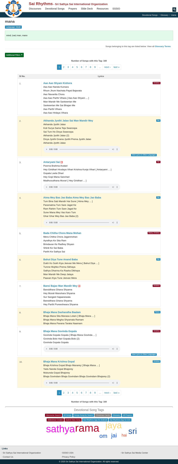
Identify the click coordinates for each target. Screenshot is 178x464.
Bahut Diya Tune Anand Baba (60, 259)
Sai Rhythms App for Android (95, 420)
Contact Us (8, 457)
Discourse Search (53, 415)
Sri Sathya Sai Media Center (135, 453)
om (103, 436)
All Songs (67, 415)
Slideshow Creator (55, 420)
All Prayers (127, 415)
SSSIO (116, 8)
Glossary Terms (163, 46)
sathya (60, 428)
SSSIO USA (68, 453)
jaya (113, 425)
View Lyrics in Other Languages (144, 155)
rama (87, 428)
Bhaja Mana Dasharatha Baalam (62, 312)
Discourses (35, 8)
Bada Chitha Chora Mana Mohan (62, 233)
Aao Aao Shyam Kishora (57, 83)
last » (117, 67)
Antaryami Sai (53, 162)
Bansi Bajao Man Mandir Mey (61, 285)
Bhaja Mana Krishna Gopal (59, 361)
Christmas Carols (103, 415)
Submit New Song (73, 420)
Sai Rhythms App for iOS (120, 420)
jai (114, 435)
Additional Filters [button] (13, 55)
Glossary (164, 15)
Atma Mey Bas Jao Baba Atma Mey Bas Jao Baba (72, 197)
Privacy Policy (68, 457)
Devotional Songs (55, 8)
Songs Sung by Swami (83, 415)
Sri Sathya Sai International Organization (22, 453)
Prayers (72, 8)
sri (132, 431)
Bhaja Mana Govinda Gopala (60, 331)
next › (107, 67)
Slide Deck (87, 8)
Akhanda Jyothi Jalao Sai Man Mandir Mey (68, 120)
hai (124, 435)
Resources (103, 8)
